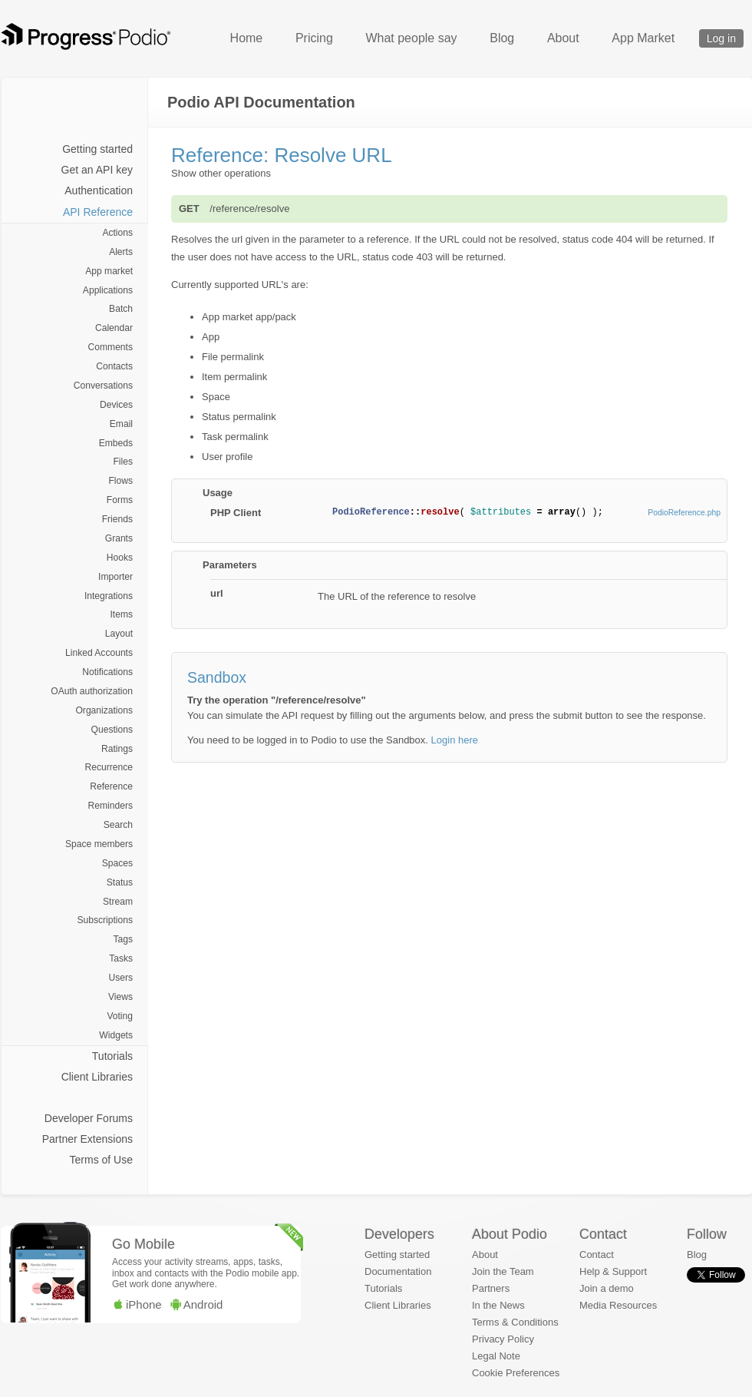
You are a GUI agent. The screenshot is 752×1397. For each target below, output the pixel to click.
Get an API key (97, 170)
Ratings (117, 748)
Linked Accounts (99, 652)
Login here (454, 740)
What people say (411, 38)
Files (123, 461)
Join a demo (606, 1288)
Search (118, 824)
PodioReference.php (684, 512)
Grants (119, 538)
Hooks (120, 557)
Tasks (121, 958)
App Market (643, 38)
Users (120, 977)
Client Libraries (97, 1077)
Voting (120, 1016)
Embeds (116, 443)
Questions (112, 729)
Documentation (397, 1271)
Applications (108, 290)
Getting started (97, 149)
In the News (498, 1305)
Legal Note (496, 1356)
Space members (99, 844)
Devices (116, 404)
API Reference (98, 212)
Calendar (114, 328)
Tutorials (112, 1056)
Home (246, 38)
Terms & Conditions (515, 1322)
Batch (121, 308)
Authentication (98, 190)
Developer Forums (89, 1118)
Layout (119, 633)
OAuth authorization (92, 691)
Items (121, 614)
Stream (118, 901)
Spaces (117, 863)
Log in (721, 38)
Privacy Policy (503, 1339)
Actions (117, 232)
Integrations (108, 596)
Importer (115, 576)
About (563, 38)
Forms (120, 500)
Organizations (104, 710)
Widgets (116, 1035)
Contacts (114, 366)
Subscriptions (105, 920)
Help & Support (613, 1271)
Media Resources (618, 1305)
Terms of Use (101, 1160)
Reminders (110, 805)
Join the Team (503, 1271)
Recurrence (109, 767)
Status (120, 882)
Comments (110, 347)
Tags (123, 939)
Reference (111, 786)
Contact (596, 1254)
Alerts (121, 252)
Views (120, 996)
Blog (502, 38)
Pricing (314, 38)
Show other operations (221, 173)
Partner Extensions (87, 1139)
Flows (120, 480)
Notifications (107, 672)
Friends (117, 519)
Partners (491, 1288)
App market (109, 271)
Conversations (103, 385)
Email (121, 424)
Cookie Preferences (515, 1373)
